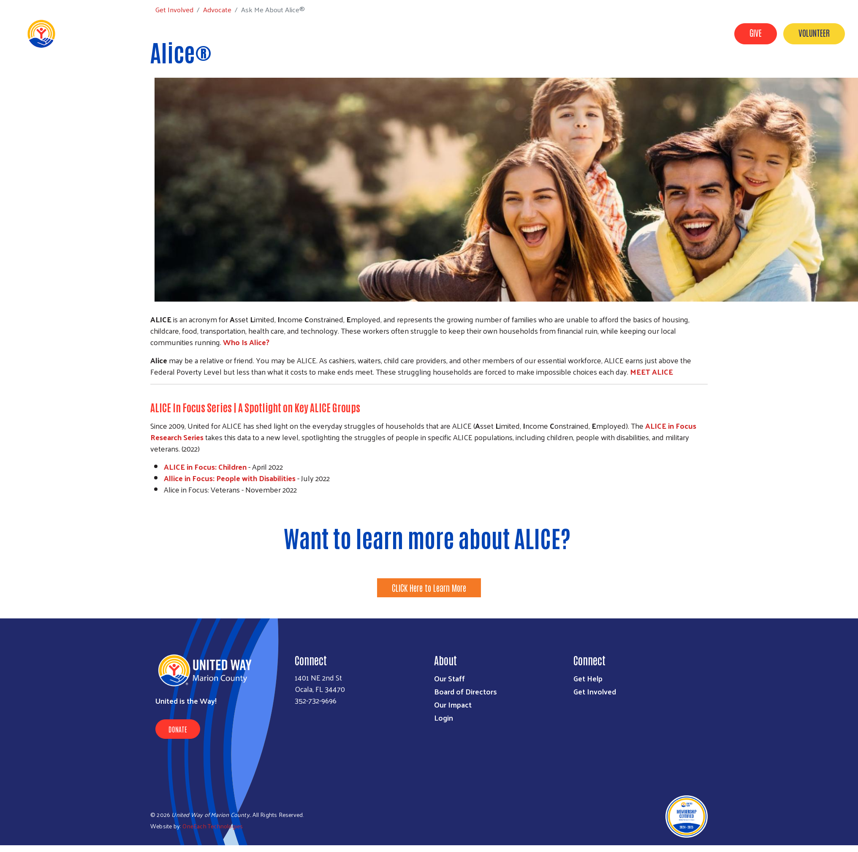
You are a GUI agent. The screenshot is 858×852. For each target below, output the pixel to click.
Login (443, 717)
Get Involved (520, 33)
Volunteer (814, 32)
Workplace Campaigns (681, 33)
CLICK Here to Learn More (429, 587)
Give (755, 32)
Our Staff (449, 678)
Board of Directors (465, 691)
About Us (471, 33)
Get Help (567, 33)
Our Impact (614, 33)
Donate (177, 729)
